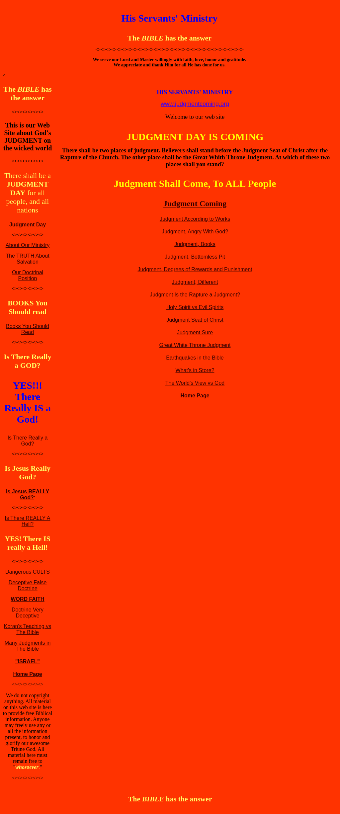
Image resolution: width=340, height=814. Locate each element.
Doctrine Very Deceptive (27, 612)
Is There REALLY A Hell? (27, 521)
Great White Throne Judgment (195, 345)
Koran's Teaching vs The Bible (27, 629)
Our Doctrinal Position (27, 275)
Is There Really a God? (28, 441)
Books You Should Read (27, 329)
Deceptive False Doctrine (28, 585)
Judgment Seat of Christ (194, 320)
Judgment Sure (195, 332)
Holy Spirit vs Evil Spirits (194, 307)
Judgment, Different (195, 282)
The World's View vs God (195, 383)
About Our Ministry (27, 245)
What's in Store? (195, 370)
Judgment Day (27, 224)
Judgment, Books (194, 244)
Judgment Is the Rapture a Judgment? (195, 294)
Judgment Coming (194, 203)
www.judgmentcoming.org (195, 104)
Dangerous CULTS (27, 572)
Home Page (27, 674)
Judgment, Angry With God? (195, 231)
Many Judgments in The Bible (28, 646)
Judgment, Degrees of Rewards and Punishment (194, 269)
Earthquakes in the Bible (194, 358)
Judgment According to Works (195, 219)
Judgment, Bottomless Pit (195, 257)
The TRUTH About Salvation (27, 259)
